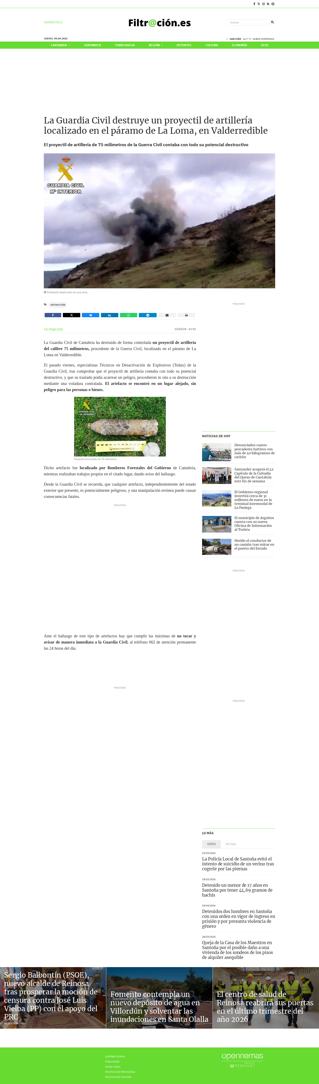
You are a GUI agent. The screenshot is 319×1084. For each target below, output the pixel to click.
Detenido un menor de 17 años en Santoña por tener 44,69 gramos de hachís (237, 890)
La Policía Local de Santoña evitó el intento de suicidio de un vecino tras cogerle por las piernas (238, 863)
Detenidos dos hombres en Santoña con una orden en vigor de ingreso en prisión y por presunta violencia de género (238, 919)
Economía (239, 45)
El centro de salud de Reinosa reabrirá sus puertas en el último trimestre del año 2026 (265, 1007)
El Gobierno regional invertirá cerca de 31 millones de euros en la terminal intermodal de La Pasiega (253, 500)
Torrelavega (125, 45)
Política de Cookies (118, 1076)
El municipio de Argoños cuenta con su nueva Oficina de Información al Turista (254, 524)
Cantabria (60, 45)
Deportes (184, 45)
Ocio (264, 45)
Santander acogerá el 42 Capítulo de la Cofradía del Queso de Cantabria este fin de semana (254, 475)
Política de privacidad (120, 1071)
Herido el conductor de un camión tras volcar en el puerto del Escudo (254, 544)
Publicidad (112, 1061)
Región (156, 45)
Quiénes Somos (115, 1056)
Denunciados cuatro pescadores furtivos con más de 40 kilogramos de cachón (254, 451)
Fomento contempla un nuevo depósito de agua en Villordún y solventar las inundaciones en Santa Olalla (159, 1007)
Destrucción (58, 305)
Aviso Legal (112, 1066)
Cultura (212, 45)
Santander (92, 45)
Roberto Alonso (15, 1023)
